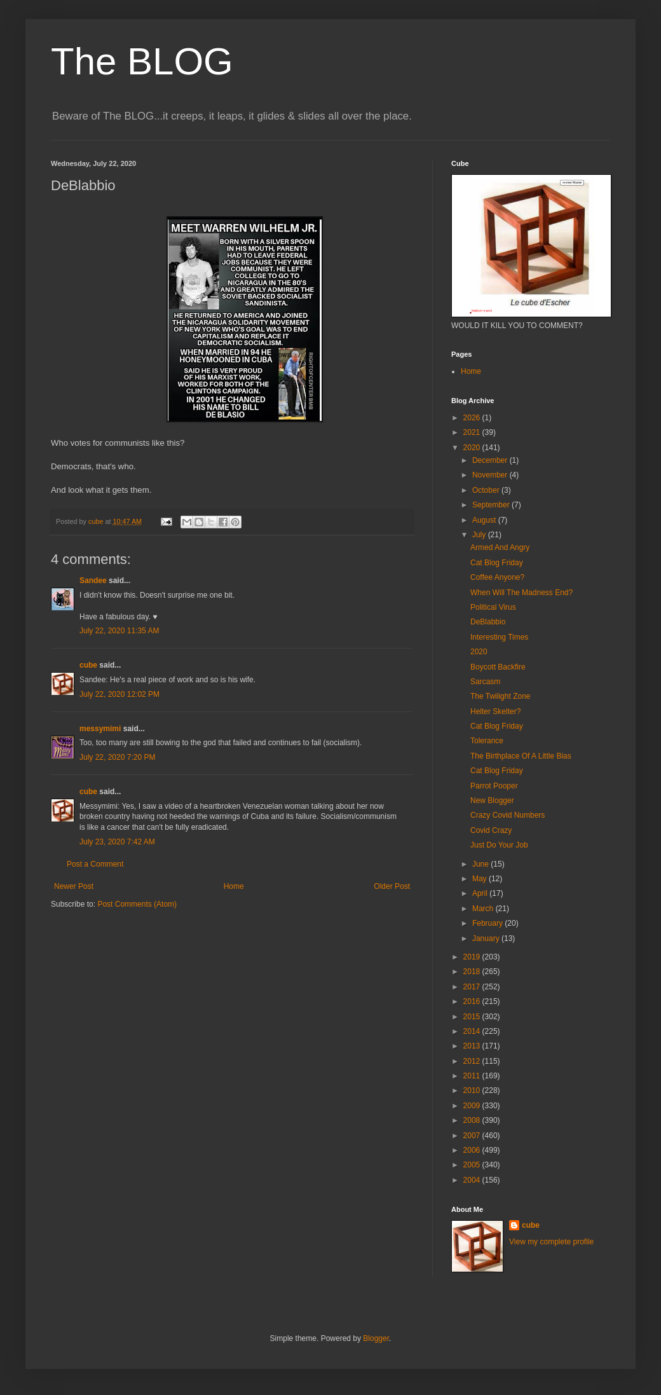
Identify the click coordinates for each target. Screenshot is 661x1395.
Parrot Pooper (494, 785)
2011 (472, 1075)
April (480, 893)
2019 (472, 956)
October (486, 490)
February (488, 923)
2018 (472, 971)
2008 (472, 1120)
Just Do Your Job (499, 845)
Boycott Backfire (498, 667)
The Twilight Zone (500, 696)
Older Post (392, 886)
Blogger (376, 1338)
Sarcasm (485, 681)
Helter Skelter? (495, 711)
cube (88, 665)
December (491, 460)
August (485, 520)
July (480, 534)
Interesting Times (499, 637)
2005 (472, 1164)
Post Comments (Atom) (137, 904)
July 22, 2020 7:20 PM (117, 757)
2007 (472, 1135)
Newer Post (73, 886)
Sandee (93, 580)
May (480, 878)
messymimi (100, 728)
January (486, 938)
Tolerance (486, 740)
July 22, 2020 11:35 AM (119, 630)
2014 (472, 1031)
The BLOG (142, 61)
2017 (472, 986)
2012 (472, 1061)
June (481, 864)
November (491, 475)
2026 (472, 417)
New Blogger (492, 800)
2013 (472, 1045)
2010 (472, 1090)
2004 (472, 1180)
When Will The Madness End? (521, 592)
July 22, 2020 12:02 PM (119, 694)
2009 (472, 1105)
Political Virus (493, 607)
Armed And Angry (499, 547)
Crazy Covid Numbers (507, 815)
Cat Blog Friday (496, 562)
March (484, 908)
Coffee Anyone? (497, 577)
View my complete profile (551, 1241)
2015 (472, 1016)
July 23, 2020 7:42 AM (117, 841)
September (492, 504)
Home (234, 886)
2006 (472, 1150)
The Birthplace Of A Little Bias (520, 756)
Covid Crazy (491, 830)
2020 (472, 447)
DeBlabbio (487, 621)
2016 (472, 1001)
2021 (472, 432)
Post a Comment (95, 864)
